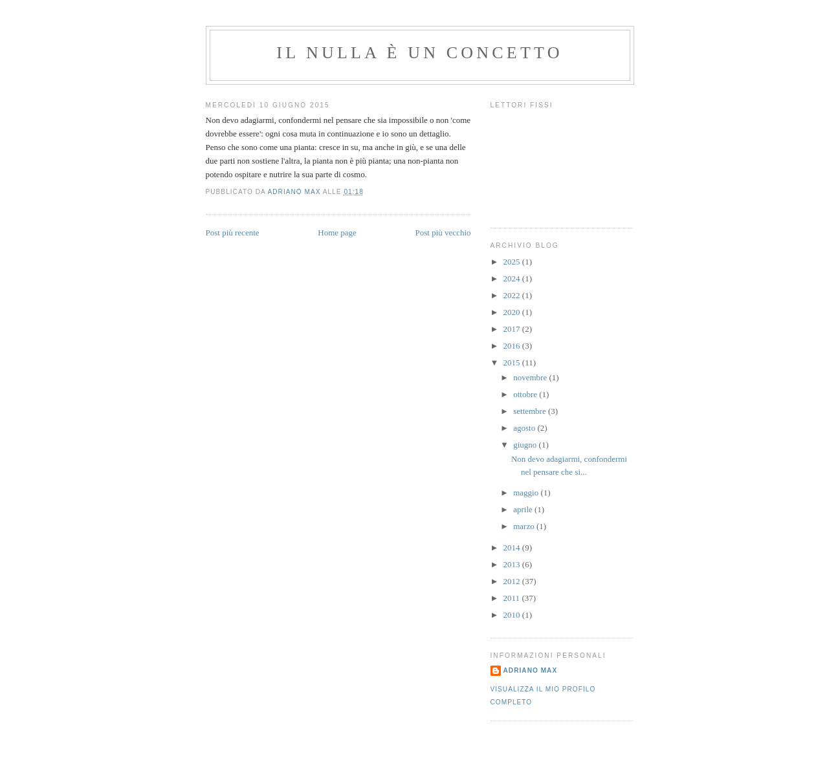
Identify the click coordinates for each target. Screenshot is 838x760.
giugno (525, 445)
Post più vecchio (443, 232)
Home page (337, 232)
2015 (512, 362)
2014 (512, 547)
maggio (526, 492)
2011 (512, 598)
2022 (512, 295)
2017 (512, 329)
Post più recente (232, 232)
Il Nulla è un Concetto (419, 52)
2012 (512, 581)
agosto (525, 428)
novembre (531, 377)
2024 (512, 278)
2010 (512, 615)
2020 (512, 312)
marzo (524, 526)
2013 (512, 564)
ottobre (526, 394)
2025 (512, 261)
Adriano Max (530, 670)
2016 (512, 346)
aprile (524, 509)
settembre (530, 411)
